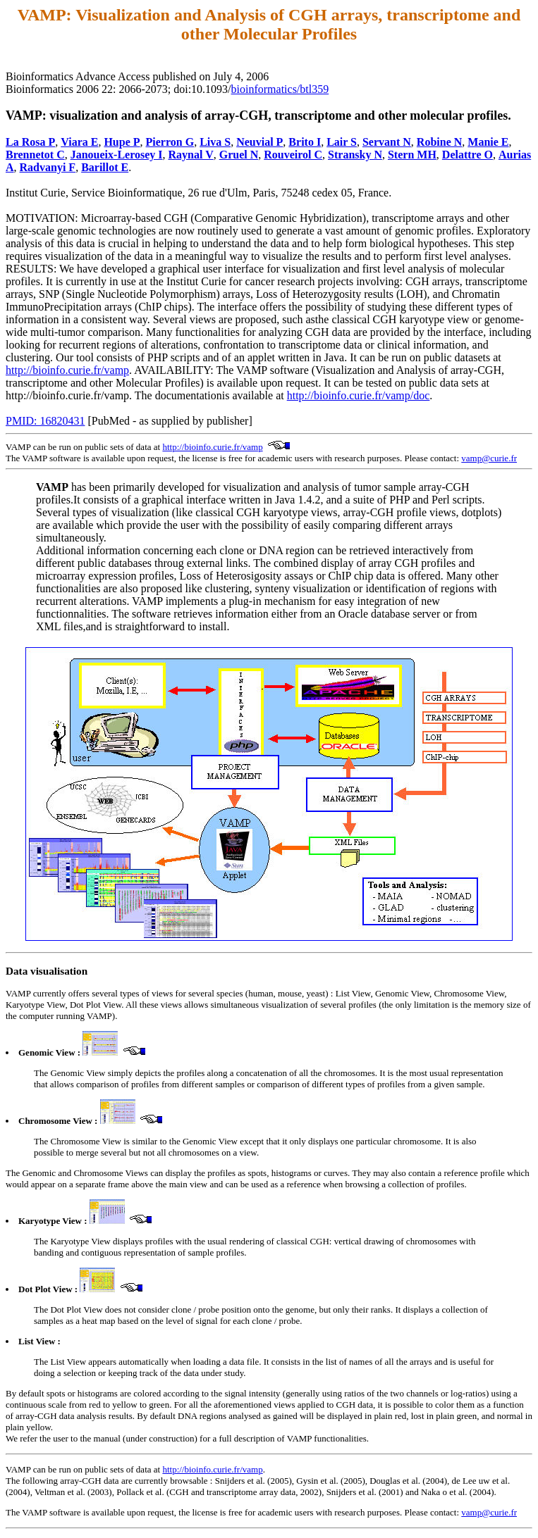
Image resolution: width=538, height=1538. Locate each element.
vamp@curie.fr (489, 458)
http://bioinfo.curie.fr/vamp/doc (358, 395)
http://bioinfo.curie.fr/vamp (67, 370)
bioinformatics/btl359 (280, 89)
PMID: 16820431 (45, 421)
